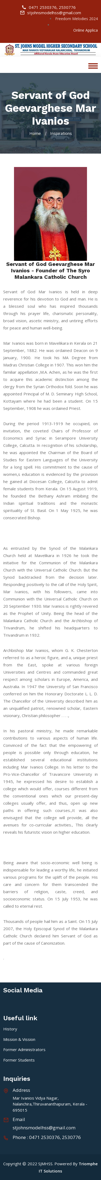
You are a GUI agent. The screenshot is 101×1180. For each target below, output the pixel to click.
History (10, 1028)
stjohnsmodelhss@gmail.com (50, 12)
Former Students (19, 1060)
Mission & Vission (19, 1039)
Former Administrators (24, 1049)
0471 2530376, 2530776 (49, 7)
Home (35, 133)
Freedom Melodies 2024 (76, 18)
